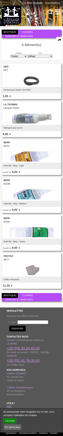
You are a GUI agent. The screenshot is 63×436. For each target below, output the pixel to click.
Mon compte (35, 3)
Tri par (40, 53)
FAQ (9, 406)
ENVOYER (17, 328)
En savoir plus (12, 427)
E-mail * (13, 322)
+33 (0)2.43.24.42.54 (23, 348)
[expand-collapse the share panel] (59, 40)
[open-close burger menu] (57, 12)
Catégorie (18, 53)
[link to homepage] (11, 15)
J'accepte (10, 420)
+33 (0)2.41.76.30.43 (23, 360)
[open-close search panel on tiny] (50, 12)
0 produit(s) (52, 3)
